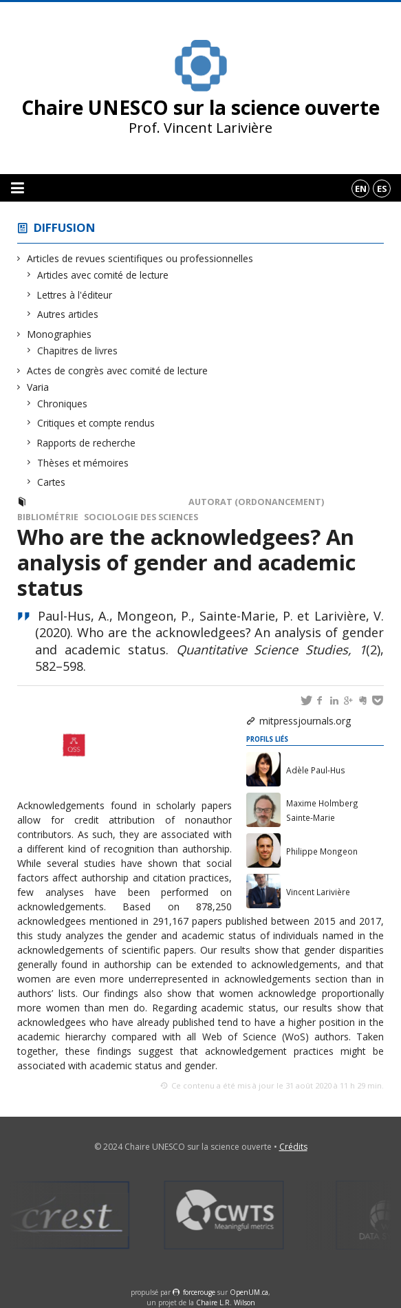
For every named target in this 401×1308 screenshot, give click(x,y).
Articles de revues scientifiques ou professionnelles (140, 258)
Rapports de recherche (87, 442)
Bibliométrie (47, 517)
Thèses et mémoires (83, 462)
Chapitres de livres (78, 350)
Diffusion (65, 227)
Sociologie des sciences (141, 517)
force (199, 1292)
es (382, 188)
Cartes (51, 482)
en (361, 188)
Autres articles (68, 314)
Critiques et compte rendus (96, 422)
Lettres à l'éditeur (75, 294)
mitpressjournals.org (305, 720)
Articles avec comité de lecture (103, 274)
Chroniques (62, 403)
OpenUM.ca (249, 1292)
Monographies (59, 334)
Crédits (293, 1146)
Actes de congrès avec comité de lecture (118, 370)
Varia (38, 387)
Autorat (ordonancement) (256, 502)
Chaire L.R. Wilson (225, 1302)
